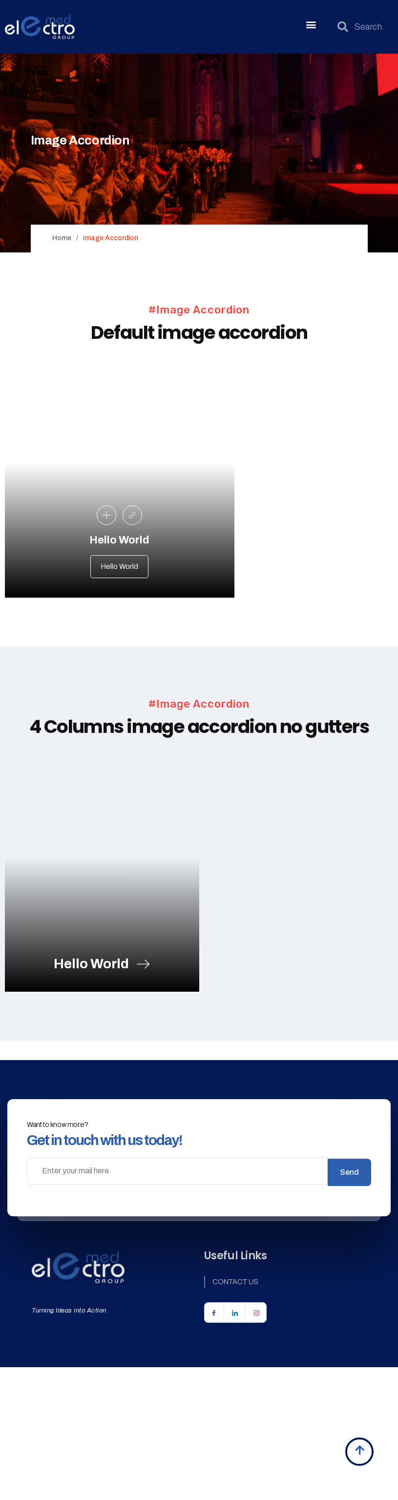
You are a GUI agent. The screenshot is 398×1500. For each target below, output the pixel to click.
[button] (311, 25)
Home (61, 238)
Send (349, 1205)
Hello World (119, 570)
